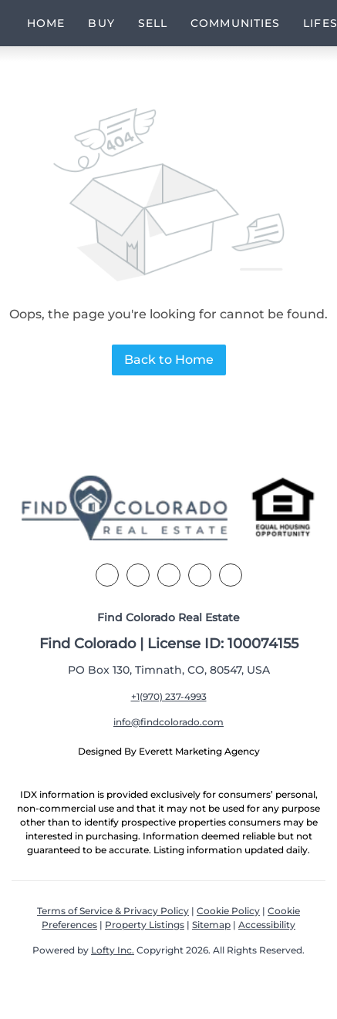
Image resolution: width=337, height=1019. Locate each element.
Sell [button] (152, 23)
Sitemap (211, 924)
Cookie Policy (228, 910)
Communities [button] (235, 23)
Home (46, 23)
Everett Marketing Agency (199, 751)
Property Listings (144, 924)
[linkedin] (138, 575)
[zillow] (168, 575)
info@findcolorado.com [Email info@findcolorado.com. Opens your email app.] (168, 722)
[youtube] (230, 575)
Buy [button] (101, 23)
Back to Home (169, 359)
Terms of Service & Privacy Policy (113, 910)
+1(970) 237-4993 (169, 696)
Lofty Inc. (112, 950)
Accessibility (266, 924)
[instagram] (199, 575)
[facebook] (107, 575)
